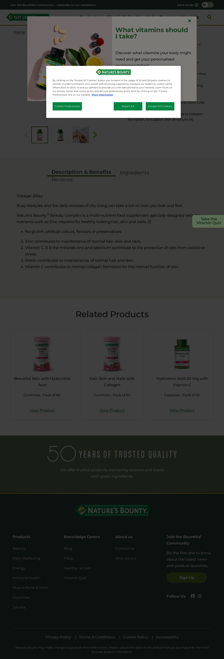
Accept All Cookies (160, 106)
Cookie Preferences (67, 106)
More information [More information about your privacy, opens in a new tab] (102, 94)
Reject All (128, 106)
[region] (113, 92)
